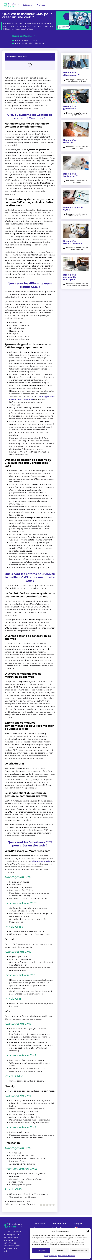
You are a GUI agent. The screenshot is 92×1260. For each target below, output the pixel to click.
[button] (87, 1231)
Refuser (60, 1251)
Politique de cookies (50, 1256)
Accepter (41, 1251)
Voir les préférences (79, 1251)
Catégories (27, 5)
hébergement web (41, 861)
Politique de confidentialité (66, 1256)
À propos (41, 5)
